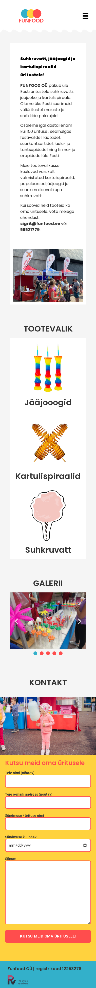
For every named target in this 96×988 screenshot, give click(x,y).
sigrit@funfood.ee (40, 223)
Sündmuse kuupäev (48, 841)
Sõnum (48, 891)
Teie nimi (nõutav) (48, 777)
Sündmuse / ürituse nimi (48, 820)
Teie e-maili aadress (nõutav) (48, 798)
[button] (85, 16)
